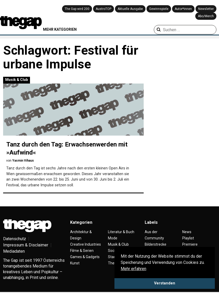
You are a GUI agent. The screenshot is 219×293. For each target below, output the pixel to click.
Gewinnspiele (158, 9)
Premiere (190, 244)
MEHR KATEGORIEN (60, 29)
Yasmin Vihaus (23, 160)
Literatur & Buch (121, 232)
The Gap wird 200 (77, 9)
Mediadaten (14, 251)
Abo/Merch (206, 16)
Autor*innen (183, 9)
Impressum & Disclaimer (25, 245)
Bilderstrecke (155, 244)
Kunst (75, 263)
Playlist (188, 238)
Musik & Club (16, 80)
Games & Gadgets (85, 257)
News (186, 232)
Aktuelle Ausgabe (130, 9)
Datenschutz (14, 238)
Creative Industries (85, 244)
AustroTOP (103, 9)
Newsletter (206, 9)
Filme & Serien (82, 251)
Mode (112, 238)
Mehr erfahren (133, 268)
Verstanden (164, 283)
